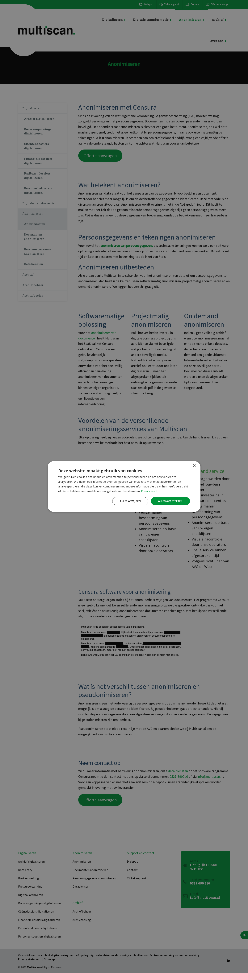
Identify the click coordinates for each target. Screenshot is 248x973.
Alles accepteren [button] (169, 501)
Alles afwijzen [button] (126, 501)
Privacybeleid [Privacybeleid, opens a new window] (150, 491)
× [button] (194, 465)
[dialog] (124, 486)
